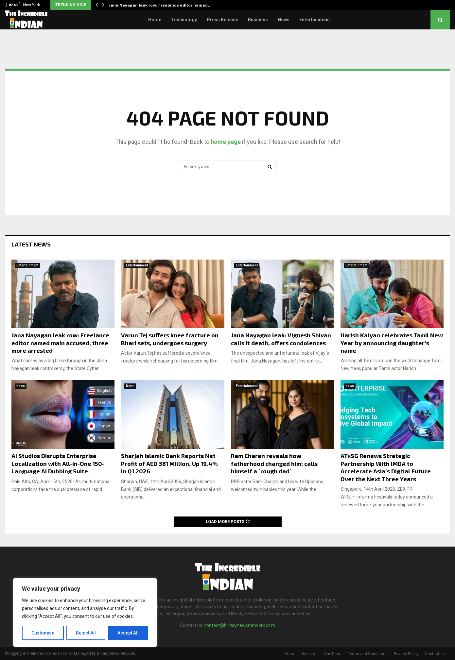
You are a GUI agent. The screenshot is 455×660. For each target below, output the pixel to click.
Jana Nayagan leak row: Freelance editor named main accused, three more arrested (60, 342)
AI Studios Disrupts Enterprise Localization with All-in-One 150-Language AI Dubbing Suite (57, 463)
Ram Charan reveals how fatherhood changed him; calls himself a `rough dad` (274, 463)
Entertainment (314, 19)
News (283, 19)
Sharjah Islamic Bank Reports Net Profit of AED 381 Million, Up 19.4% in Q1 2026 (169, 463)
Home (154, 19)
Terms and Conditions (368, 654)
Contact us (435, 654)
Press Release (222, 19)
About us (310, 654)
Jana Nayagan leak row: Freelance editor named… (160, 5)
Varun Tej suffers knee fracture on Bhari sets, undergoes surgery (170, 338)
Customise (43, 632)
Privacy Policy (406, 654)
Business (258, 19)
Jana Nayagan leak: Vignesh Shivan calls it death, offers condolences (281, 338)
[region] (85, 612)
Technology (184, 19)
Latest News (31, 244)
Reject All (86, 632)
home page (226, 141)
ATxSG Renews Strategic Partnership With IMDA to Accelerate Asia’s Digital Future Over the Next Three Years (386, 467)
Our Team (332, 654)
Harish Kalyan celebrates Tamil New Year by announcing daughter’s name (392, 342)
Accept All (128, 632)
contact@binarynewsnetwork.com (239, 625)
